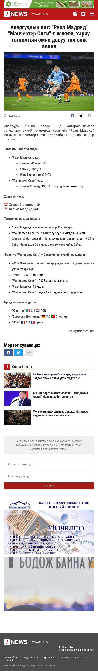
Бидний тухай (30, 657)
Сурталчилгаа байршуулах (56, 657)
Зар (77, 657)
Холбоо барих (11, 657)
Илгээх (49, 485)
